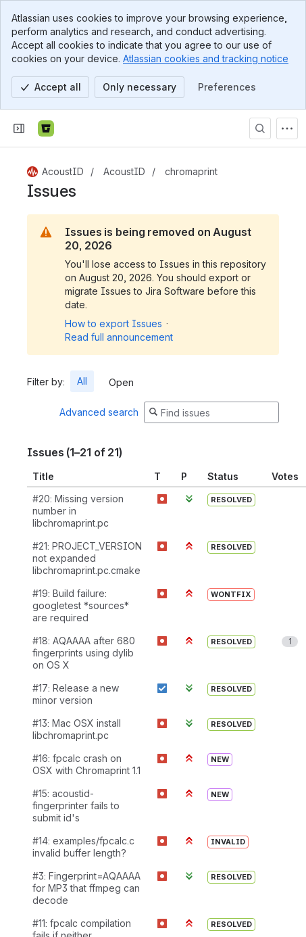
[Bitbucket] (46, 128)
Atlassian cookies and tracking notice (205, 58)
